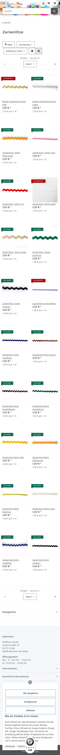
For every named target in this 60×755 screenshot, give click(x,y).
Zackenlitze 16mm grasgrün (41, 254)
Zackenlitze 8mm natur (43, 508)
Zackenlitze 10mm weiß (44, 204)
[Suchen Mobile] (26, 11)
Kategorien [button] (9, 612)
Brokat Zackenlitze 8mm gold (14, 103)
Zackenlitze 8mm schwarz (40, 561)
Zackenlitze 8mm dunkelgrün (40, 408)
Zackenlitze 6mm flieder (44, 303)
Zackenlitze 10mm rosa (43, 152)
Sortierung (24, 44)
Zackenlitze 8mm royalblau (10, 561)
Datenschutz (23, 746)
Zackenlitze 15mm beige (14, 252)
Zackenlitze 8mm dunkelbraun (10, 408)
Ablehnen (30, 710)
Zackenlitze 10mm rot (13, 204)
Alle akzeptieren (30, 693)
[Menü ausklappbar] (3, 2)
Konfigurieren (30, 702)
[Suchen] (54, 11)
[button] (43, 3)
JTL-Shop (35, 751)
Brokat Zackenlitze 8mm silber (44, 103)
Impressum (10, 746)
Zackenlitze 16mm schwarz (11, 305)
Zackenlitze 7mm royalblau (10, 356)
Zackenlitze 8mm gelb (13, 457)
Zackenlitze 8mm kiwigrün (10, 510)
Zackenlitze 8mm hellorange (40, 459)
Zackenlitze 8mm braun (44, 354)
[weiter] (55, 64)
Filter (9, 44)
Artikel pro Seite (14, 51)
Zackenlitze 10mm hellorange (11, 154)
